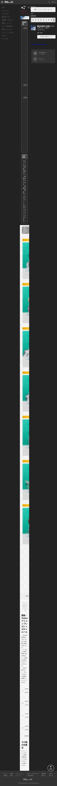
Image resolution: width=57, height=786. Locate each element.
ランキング (5, 11)
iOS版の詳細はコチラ (46, 36)
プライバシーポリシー (19, 774)
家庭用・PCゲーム (8, 20)
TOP (3, 7)
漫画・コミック (7, 23)
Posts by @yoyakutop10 (38, 44)
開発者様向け (44, 774)
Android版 (32, 7)
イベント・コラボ (7, 32)
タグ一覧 (5, 38)
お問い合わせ (51, 774)
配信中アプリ (6, 17)
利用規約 (11, 774)
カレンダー (5, 14)
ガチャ (4, 35)
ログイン (54, 2)
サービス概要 (5, 774)
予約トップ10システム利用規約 (33, 774)
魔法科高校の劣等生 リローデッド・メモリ (45, 27)
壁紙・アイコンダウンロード (43, 9)
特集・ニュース (7, 29)
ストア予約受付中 (7, 26)
